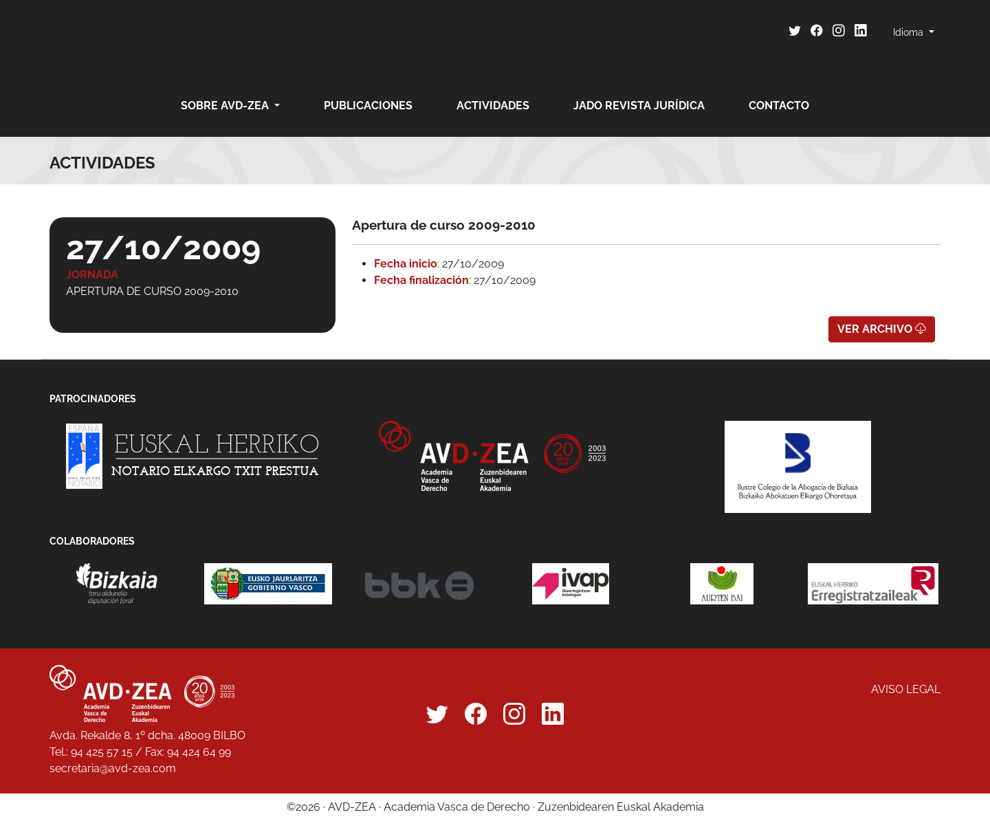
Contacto (779, 105)
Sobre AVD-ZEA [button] (226, 105)
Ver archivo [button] (881, 329)
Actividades (492, 105)
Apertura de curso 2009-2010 (152, 291)
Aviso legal (905, 689)
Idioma (909, 32)
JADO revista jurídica (639, 105)
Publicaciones (368, 105)
